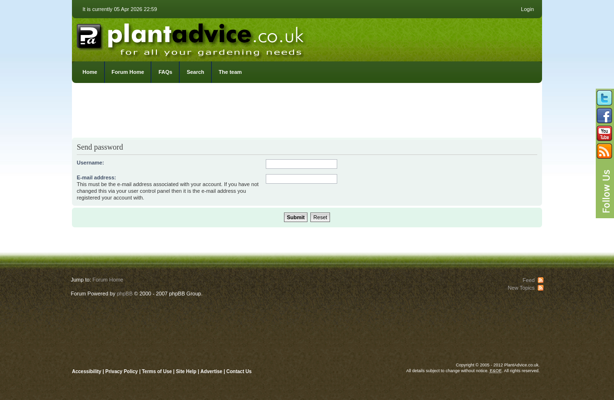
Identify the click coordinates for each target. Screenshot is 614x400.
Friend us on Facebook (604, 115)
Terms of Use (157, 371)
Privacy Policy (123, 371)
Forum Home (128, 72)
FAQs (165, 72)
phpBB (124, 293)
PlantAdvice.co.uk (191, 37)
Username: (90, 162)
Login (527, 9)
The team (230, 72)
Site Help (186, 371)
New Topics (521, 288)
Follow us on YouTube (604, 133)
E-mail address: (96, 177)
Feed (528, 280)
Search (195, 72)
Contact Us (239, 371)
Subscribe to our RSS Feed (604, 151)
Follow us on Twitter (604, 98)
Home (90, 72)
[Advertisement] (307, 112)
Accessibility (86, 371)
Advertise (212, 371)
